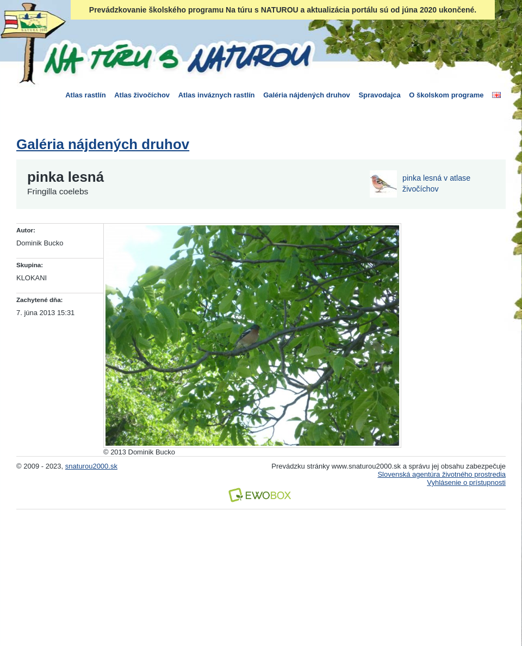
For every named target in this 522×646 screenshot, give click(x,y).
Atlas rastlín (85, 95)
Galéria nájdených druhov (306, 95)
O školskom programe (446, 95)
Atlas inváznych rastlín (216, 95)
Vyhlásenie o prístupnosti (466, 482)
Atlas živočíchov (142, 95)
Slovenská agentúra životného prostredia (441, 474)
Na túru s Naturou (176, 56)
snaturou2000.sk (91, 466)
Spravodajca (379, 95)
